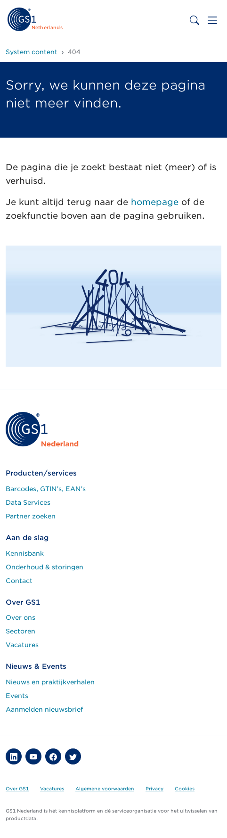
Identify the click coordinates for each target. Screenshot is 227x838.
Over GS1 (17, 788)
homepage (154, 202)
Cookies (185, 788)
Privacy (154, 788)
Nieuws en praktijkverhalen (50, 682)
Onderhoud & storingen (44, 567)
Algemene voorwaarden (104, 788)
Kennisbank (25, 553)
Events (17, 695)
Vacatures (22, 645)
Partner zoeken (31, 516)
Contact (19, 580)
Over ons (20, 617)
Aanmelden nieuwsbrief (44, 709)
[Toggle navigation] (212, 20)
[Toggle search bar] (194, 20)
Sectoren (20, 631)
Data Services (28, 502)
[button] (14, 756)
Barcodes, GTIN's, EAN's (46, 489)
